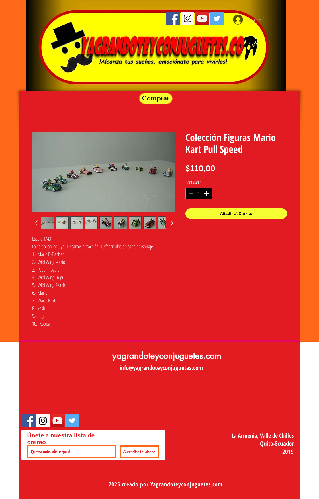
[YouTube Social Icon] (202, 18)
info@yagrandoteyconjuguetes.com (161, 368)
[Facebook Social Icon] (173, 18)
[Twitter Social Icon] (217, 18)
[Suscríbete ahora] (139, 451)
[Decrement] (190, 193)
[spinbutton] (198, 193)
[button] (156, 98)
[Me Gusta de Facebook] (101, 425)
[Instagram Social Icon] (187, 18)
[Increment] (207, 193)
